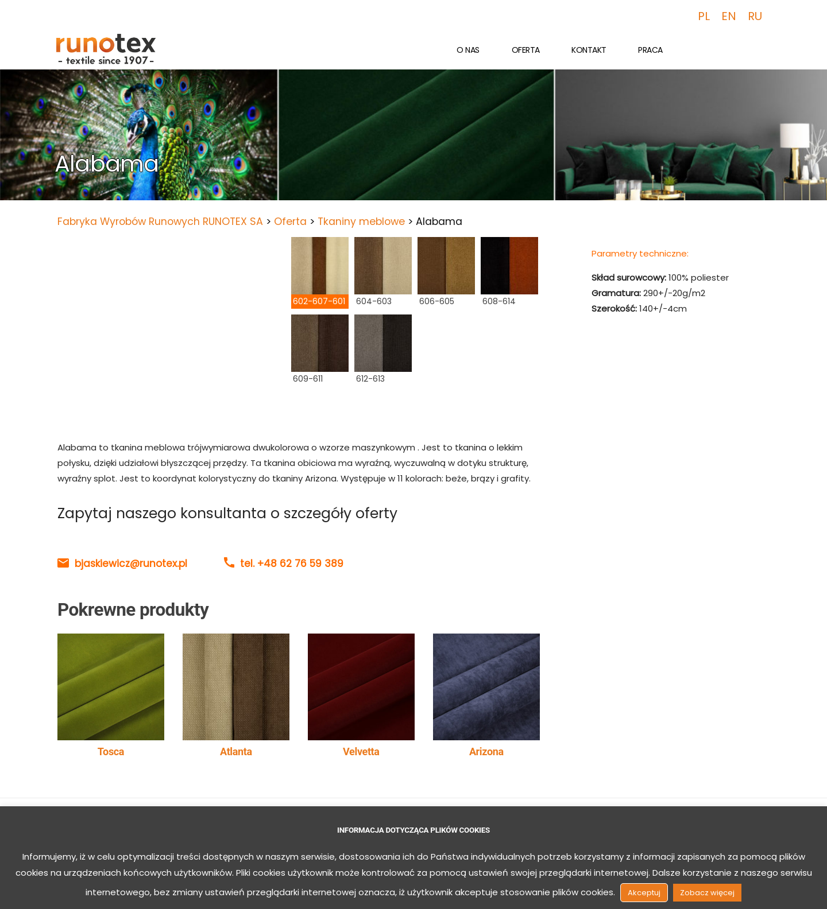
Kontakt (588, 50)
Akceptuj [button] (644, 892)
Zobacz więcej (707, 892)
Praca (650, 50)
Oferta (526, 50)
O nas (468, 50)
